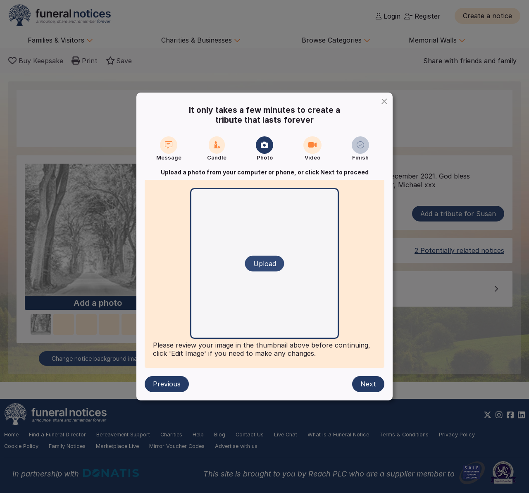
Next (368, 384)
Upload (264, 264)
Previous (167, 384)
